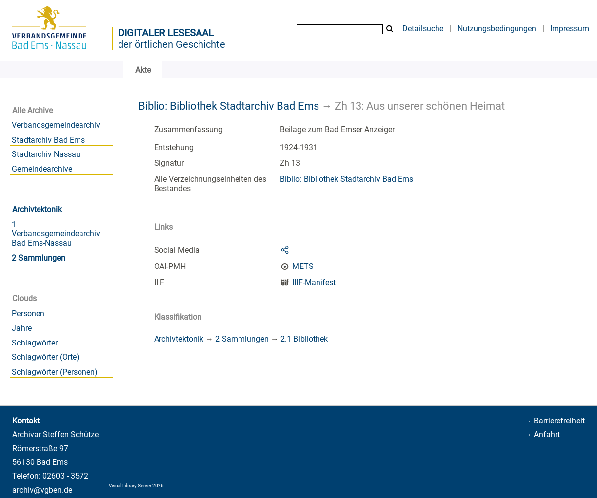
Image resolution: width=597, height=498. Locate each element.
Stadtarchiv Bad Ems (48, 140)
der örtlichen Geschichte (171, 44)
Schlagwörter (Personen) (55, 372)
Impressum (569, 28)
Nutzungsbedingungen (496, 28)
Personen (28, 313)
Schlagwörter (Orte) (46, 357)
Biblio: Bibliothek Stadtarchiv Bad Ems (228, 105)
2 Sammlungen (38, 258)
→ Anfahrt (542, 434)
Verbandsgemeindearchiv (56, 125)
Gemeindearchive (42, 169)
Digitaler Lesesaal (166, 32)
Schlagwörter (35, 342)
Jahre (22, 328)
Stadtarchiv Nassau (46, 154)
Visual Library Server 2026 (136, 485)
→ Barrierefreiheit (554, 420)
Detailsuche (422, 28)
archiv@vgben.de (42, 490)
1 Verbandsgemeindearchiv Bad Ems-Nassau (56, 234)
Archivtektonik (37, 209)
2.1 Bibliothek (304, 339)
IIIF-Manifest (314, 282)
